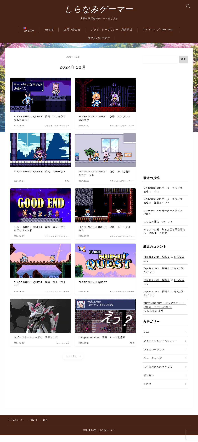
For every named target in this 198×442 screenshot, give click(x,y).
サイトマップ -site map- (158, 36)
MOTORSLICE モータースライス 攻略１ (164, 219)
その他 (147, 391)
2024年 (36, 426)
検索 (183, 66)
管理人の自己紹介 (99, 44)
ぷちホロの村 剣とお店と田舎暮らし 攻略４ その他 (164, 238)
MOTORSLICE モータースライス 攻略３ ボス (164, 196)
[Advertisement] (165, 123)
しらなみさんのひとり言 (158, 373)
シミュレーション (154, 356)
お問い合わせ (72, 36)
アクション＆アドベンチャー (161, 347)
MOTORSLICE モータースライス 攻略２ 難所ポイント (164, 208)
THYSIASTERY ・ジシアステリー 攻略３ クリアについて (165, 311)
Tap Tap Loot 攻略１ (157, 263)
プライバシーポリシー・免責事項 (111, 36)
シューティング (153, 365)
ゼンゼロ (149, 382)
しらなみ (179, 263)
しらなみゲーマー (98, 12)
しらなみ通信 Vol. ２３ (158, 228)
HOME (49, 36)
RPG (146, 339)
